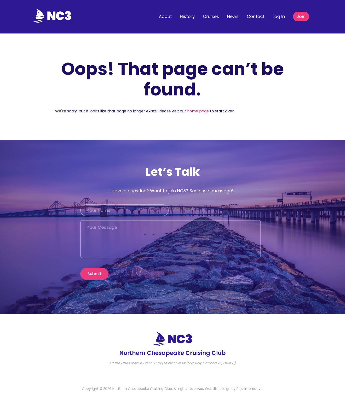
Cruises (211, 16)
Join (301, 16)
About (165, 16)
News (233, 16)
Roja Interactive (249, 385)
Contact (255, 16)
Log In (279, 16)
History (187, 16)
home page (198, 111)
